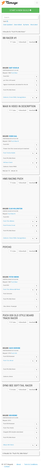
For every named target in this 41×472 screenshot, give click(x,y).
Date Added (18, 25)
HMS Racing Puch (13, 178)
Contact (7, 466)
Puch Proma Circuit (9, 225)
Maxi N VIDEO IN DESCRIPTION (19, 106)
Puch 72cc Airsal (8, 360)
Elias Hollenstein (15, 209)
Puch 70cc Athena (8, 221)
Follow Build (22, 42)
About (19, 464)
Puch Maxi (14, 73)
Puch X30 (14, 353)
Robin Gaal (13, 136)
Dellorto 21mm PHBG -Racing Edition (14, 97)
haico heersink (14, 348)
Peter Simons (14, 277)
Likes (13, 42)
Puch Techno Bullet (9, 153)
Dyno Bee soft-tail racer (17, 385)
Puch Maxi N (15, 141)
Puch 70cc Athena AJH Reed (11, 289)
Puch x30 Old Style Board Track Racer (18, 317)
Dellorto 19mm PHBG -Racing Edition (14, 238)
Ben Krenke (13, 415)
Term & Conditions (31, 464)
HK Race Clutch (7, 162)
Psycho (7, 247)
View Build (33, 42)
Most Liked (34, 25)
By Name (26, 25)
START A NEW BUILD (20, 10)
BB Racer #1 (10, 37)
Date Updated (7, 25)
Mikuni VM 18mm (8, 445)
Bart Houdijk (14, 68)
